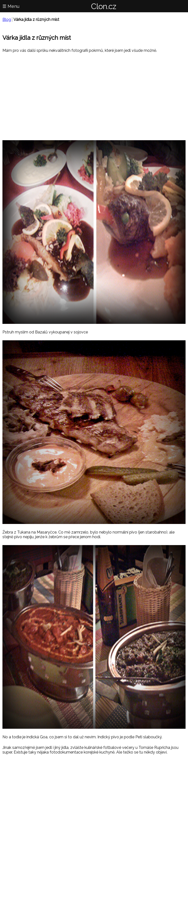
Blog (6, 19)
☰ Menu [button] (10, 6)
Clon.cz (103, 6)
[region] (94, 96)
